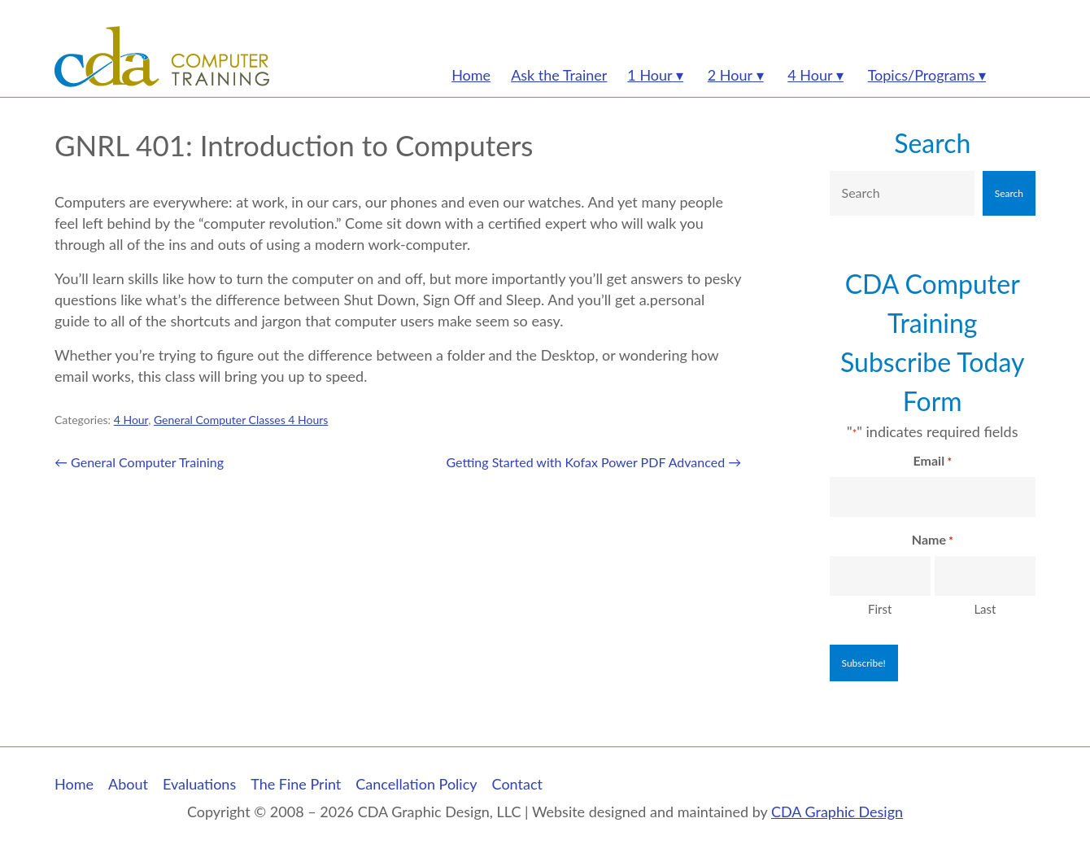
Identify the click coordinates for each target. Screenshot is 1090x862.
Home (74, 784)
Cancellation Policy (416, 784)
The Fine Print (296, 784)
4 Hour (131, 420)
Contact (517, 784)
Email (932, 461)
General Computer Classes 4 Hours (241, 420)
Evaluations (199, 784)
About (128, 784)
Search (932, 143)
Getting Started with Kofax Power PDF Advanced (593, 462)
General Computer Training (139, 462)
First (880, 609)
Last (985, 609)
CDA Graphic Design (837, 811)
